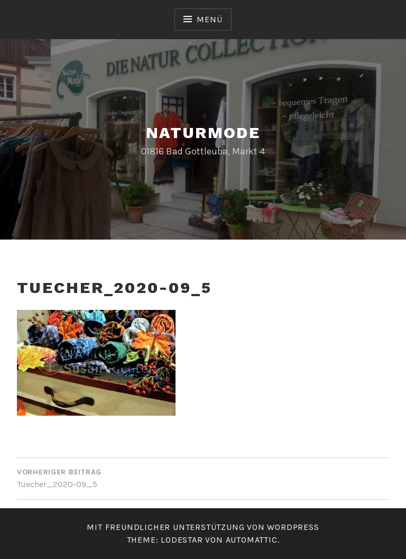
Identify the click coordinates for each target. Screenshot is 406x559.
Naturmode (203, 132)
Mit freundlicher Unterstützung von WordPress (203, 527)
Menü (209, 19)
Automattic (252, 540)
